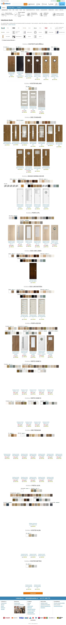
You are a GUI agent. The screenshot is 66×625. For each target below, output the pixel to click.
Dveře (4, 7)
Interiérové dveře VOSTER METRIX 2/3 (28, 587)
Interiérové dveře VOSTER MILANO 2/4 (33, 108)
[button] (5, 49)
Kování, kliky (11, 7)
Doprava (29, 603)
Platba (28, 604)
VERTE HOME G (36, 362)
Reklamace (29, 608)
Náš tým (2, 604)
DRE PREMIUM (36, 430)
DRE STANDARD (35, 117)
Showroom (31, 4)
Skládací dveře (29, 32)
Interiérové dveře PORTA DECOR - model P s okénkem (42, 353)
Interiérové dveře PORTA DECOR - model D (33, 353)
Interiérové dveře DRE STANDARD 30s (41, 143)
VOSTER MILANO (36, 83)
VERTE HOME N (36, 398)
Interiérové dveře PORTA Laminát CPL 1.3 (37, 243)
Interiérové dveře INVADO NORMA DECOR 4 (28, 206)
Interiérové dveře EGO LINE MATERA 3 (24, 317)
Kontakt (50, 4)
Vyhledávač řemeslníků (45, 604)
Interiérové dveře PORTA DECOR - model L (24, 353)
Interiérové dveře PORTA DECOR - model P (15, 353)
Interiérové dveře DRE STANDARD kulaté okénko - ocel (29, 168)
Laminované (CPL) (18, 32)
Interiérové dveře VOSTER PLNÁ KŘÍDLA (11, 74)
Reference (3, 608)
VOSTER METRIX (35, 561)
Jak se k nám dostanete (19, 604)
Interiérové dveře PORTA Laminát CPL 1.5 (20, 243)
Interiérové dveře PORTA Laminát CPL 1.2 (46, 243)
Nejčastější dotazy (31, 614)
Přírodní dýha (51, 32)
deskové (29, 36)
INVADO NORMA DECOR (36, 176)
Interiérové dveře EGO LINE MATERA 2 (41, 317)
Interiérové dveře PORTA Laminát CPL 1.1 (11, 243)
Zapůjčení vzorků (44, 603)
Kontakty (3, 609)
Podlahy (19, 7)
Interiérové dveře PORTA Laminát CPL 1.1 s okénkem (54, 243)
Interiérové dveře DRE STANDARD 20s (37, 168)
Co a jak (44, 4)
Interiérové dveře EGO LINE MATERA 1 (33, 317)
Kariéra (2, 606)
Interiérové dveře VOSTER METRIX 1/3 (37, 587)
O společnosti (3, 603)
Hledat (25, 4)
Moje (38, 4)
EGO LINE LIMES (35, 251)
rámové (40, 36)
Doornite (7, 32)
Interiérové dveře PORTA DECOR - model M (50, 353)
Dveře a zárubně (57, 604)
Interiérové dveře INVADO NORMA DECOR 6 (46, 206)
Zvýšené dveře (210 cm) (61, 28)
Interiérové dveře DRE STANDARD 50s (59, 144)
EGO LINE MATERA (36, 287)
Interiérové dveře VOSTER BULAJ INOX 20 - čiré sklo (28, 75)
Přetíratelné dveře (62, 32)
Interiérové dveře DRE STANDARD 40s (33, 143)
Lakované (40, 32)
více (53, 0)
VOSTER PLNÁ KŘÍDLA (35, 44)
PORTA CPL (36, 213)
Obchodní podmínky (31, 609)
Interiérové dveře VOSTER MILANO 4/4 (24, 108)
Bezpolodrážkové (18, 36)
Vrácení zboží (30, 606)
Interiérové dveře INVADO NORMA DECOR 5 (37, 206)
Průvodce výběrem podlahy (59, 603)
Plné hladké (8, 36)
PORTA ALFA (36, 486)
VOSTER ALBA (36, 530)
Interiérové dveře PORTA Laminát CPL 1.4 (28, 243)
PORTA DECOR (36, 323)
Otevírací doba (17, 603)
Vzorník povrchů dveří (58, 606)
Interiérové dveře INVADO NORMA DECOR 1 (20, 206)
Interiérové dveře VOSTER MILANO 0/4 (41, 109)
